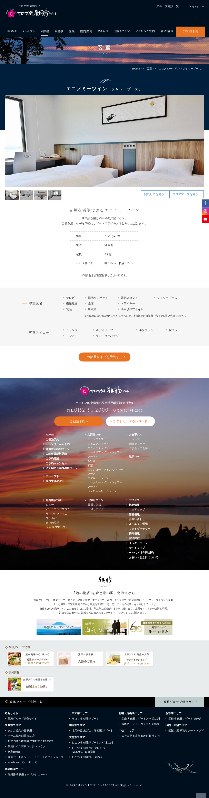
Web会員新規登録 (56, 453)
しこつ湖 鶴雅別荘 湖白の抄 (88, 749)
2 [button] (26, 195)
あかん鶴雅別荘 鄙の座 (21, 735)
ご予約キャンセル (56, 463)
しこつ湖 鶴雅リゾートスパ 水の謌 (92, 742)
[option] (104, 141)
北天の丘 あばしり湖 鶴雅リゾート (92, 730)
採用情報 (134, 533)
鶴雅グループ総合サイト (180, 701)
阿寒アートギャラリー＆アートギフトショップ (35, 757)
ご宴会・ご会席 (138, 448)
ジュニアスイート (98, 443)
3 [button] (40, 195)
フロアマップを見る (185, 194)
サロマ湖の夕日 (55, 481)
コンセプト (52, 476)
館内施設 (54, 500)
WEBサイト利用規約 (141, 552)
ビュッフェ (135, 439)
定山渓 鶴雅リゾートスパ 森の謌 (140, 718)
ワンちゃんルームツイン (102, 490)
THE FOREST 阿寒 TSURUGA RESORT (30, 741)
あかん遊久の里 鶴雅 (20, 730)
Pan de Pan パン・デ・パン (23, 762)
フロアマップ (138, 509)
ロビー (50, 504)
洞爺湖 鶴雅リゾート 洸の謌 (185, 718)
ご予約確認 (52, 458)
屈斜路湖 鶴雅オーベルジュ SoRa (27, 774)
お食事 (135, 434)
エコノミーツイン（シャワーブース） (105, 484)
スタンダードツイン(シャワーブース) (105, 471)
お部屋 (94, 434)
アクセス (134, 500)
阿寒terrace (14, 751)
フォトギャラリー (139, 528)
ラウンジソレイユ (56, 513)
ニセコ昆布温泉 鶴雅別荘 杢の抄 (140, 735)
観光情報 (134, 504)
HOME (136, 68)
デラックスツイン (98, 448)
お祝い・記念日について (143, 557)
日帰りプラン (95, 500)
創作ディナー (137, 443)
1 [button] (12, 195)
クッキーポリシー (139, 543)
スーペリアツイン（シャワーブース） (105, 454)
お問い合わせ (137, 519)
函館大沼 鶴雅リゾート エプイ (186, 730)
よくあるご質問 (138, 523)
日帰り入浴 (94, 504)
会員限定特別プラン (58, 449)
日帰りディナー (97, 509)
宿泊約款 (134, 538)
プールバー (52, 518)
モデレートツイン (98, 478)
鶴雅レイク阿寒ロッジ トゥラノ (27, 746)
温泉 (134, 456)
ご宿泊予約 (52, 439)
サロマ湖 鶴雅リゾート (85, 718)
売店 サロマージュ (57, 527)
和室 (90, 465)
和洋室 (92, 460)
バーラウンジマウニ (58, 509)
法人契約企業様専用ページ (62, 468)
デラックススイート (99, 439)
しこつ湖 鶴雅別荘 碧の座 (87, 757)
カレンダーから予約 (58, 444)
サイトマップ (137, 547)
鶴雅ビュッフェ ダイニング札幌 (140, 723)
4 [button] (54, 195)
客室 (149, 68)
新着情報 (134, 514)
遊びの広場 (52, 522)
